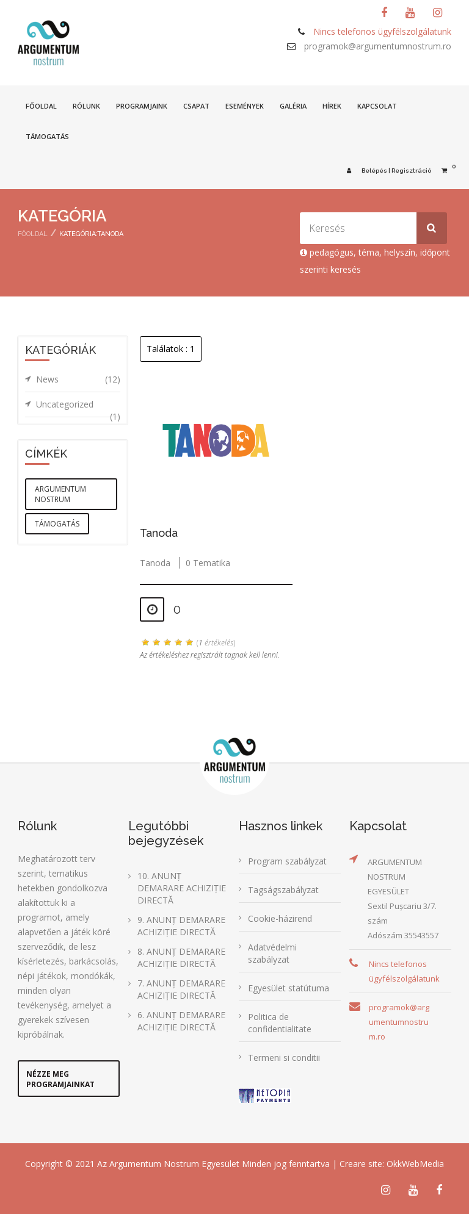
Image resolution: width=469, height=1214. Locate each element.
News (78, 379)
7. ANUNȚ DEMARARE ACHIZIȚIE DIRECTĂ (181, 989)
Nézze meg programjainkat (60, 1079)
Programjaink (141, 105)
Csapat (196, 105)
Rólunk (86, 105)
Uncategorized (78, 407)
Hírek (331, 105)
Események (244, 105)
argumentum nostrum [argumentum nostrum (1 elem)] (60, 494)
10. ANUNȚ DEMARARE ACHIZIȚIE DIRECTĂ (181, 888)
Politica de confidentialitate (279, 1023)
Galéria (293, 105)
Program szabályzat (287, 861)
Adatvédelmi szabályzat (272, 953)
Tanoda (159, 532)
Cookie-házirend (280, 918)
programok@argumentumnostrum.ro (377, 46)
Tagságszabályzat (283, 890)
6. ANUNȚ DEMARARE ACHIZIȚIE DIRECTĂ (181, 1021)
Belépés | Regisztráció (387, 170)
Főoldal (41, 105)
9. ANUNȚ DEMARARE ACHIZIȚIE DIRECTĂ (181, 926)
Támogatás (47, 136)
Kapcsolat (377, 105)
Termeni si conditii (284, 1057)
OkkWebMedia (415, 1163)
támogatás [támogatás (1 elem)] (57, 524)
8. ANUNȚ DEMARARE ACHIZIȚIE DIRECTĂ (181, 957)
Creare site (361, 1163)
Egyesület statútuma (288, 988)
